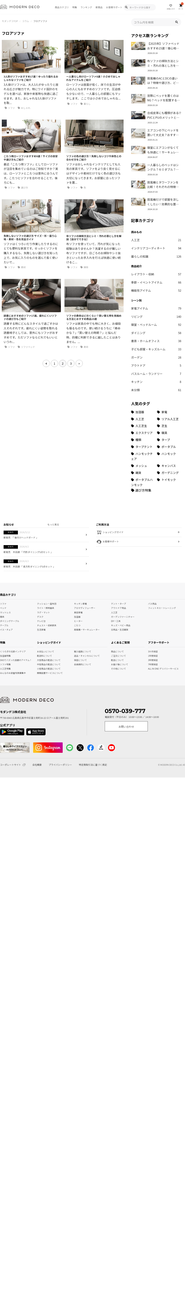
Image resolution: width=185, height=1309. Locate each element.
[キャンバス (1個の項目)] (169, 465)
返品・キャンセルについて (81, 655)
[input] (156, 22)
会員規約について (81, 664)
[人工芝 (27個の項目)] (143, 419)
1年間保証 (151, 655)
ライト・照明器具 (45, 608)
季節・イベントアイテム (156, 282)
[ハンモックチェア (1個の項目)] (143, 456)
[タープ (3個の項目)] (169, 439)
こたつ (77, 625)
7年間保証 (151, 664)
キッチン (156, 382)
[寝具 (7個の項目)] (169, 432)
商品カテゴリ (62, 7)
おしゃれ (24, 108)
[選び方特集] (141, 490)
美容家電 (78, 612)
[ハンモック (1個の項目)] (169, 456)
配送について (114, 660)
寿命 (84, 347)
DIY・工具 (116, 621)
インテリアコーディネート (156, 248)
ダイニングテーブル (9, 621)
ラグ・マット (43, 612)
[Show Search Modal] (126, 7)
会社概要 (37, 764)
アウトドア (156, 365)
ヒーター (78, 621)
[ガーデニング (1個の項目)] (169, 472)
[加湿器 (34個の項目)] (143, 412)
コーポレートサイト (12, 765)
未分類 (156, 390)
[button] (176, 22)
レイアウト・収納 (156, 274)
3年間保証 (151, 660)
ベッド (3, 608)
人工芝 (156, 240)
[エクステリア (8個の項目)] (143, 432)
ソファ (10, 108)
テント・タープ (118, 603)
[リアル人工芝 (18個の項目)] (169, 419)
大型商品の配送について (44, 660)
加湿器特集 (3, 655)
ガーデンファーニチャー (122, 616)
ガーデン (156, 357)
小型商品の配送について (44, 668)
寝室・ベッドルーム (156, 324)
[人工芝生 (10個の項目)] (143, 425)
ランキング (86, 7)
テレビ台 (41, 621)
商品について (114, 651)
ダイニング (156, 333)
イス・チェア (6, 629)
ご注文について (114, 655)
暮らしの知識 (156, 256)
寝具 (2, 616)
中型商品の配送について (44, 664)
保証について (80, 660)
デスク (40, 616)
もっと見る (53, 524)
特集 (74, 7)
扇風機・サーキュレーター (87, 629)
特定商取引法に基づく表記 (93, 764)
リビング (156, 316)
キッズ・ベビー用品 (120, 625)
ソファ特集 (3, 664)
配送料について (44, 655)
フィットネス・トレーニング (162, 608)
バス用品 (152, 603)
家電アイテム (156, 308)
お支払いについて (44, 651)
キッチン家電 (80, 603)
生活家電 (41, 629)
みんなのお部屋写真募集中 (3, 673)
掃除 (84, 267)
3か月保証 (151, 651)
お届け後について (114, 664)
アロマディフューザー (84, 608)
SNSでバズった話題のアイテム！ (3, 660)
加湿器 (77, 616)
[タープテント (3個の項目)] (143, 446)
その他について (114, 668)
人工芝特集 (3, 668)
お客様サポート (114, 7)
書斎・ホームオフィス (156, 341)
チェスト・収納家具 (46, 625)
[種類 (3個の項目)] (143, 439)
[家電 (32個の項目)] (169, 412)
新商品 (98, 7)
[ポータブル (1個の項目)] (169, 446)
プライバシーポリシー (60, 764)
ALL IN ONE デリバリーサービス (151, 668)
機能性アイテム (156, 290)
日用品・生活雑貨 (119, 629)
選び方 (23, 187)
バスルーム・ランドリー (156, 373)
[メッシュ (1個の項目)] (143, 465)
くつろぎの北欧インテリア (3, 651)
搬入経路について (81, 651)
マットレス (5, 612)
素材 (22, 267)
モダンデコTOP (10, 21)
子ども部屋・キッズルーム (156, 349)
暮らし (85, 103)
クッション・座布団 (46, 603)
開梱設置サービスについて (44, 673)
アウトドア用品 (118, 608)
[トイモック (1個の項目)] (169, 482)
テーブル (4, 625)
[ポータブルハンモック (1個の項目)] (143, 482)
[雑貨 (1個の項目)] (143, 472)
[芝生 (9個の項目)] (169, 425)
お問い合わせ (126, 726)
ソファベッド (26, 347)
